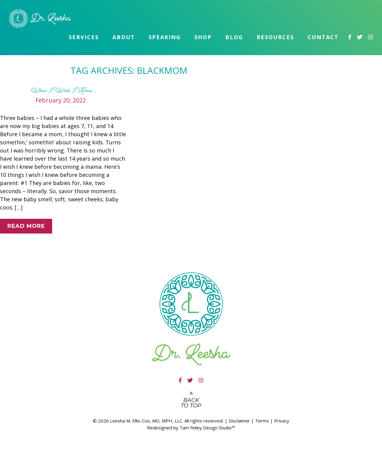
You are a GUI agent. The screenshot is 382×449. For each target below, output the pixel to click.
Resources (275, 37)
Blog (234, 37)
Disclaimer (239, 421)
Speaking (165, 37)
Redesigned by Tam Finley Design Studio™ (191, 428)
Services (84, 37)
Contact (323, 37)
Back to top (191, 402)
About (123, 37)
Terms (262, 421)
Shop (203, 37)
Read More (26, 226)
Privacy (281, 421)
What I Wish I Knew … (64, 90)
